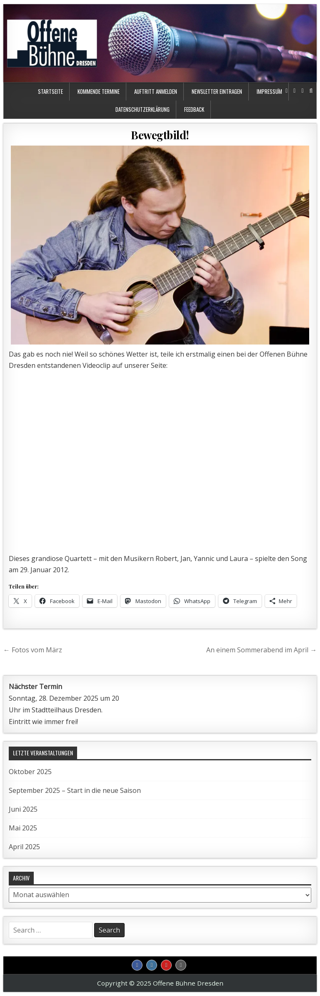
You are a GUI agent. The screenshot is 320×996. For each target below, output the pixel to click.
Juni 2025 (23, 809)
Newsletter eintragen (217, 91)
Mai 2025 (23, 828)
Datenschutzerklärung (142, 109)
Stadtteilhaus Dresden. (67, 709)
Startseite (50, 91)
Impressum (269, 91)
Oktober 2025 (30, 771)
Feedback (194, 109)
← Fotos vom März (32, 649)
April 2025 (24, 846)
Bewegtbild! (160, 135)
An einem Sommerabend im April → (261, 649)
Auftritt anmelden (155, 91)
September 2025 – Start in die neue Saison (75, 790)
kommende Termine (99, 91)
